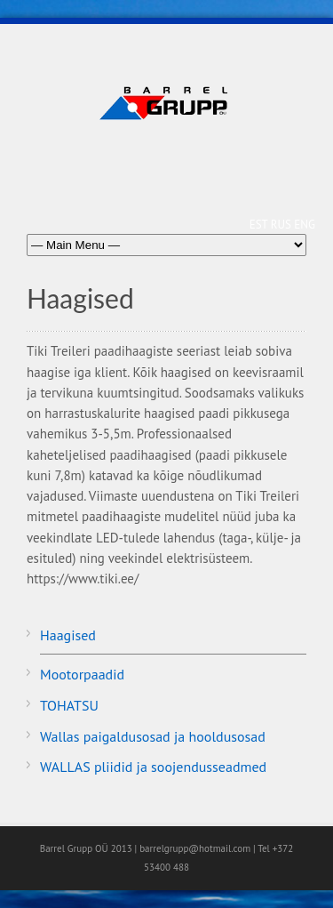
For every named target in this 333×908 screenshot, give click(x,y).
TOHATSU (69, 705)
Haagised (68, 635)
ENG (304, 224)
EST (260, 224)
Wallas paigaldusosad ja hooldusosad (153, 736)
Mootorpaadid (82, 674)
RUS (283, 224)
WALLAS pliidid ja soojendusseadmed (153, 766)
